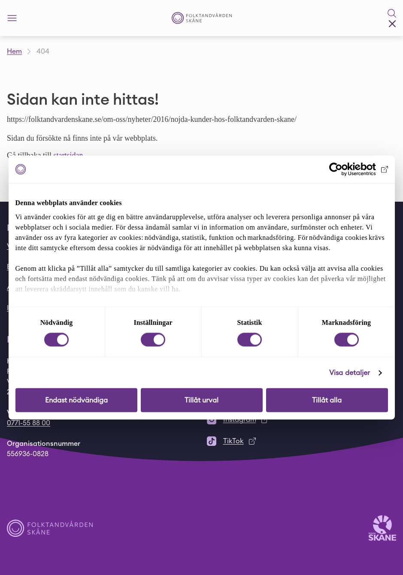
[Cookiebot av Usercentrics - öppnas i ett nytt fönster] (350, 169)
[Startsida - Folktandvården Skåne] (202, 18)
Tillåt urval (201, 400)
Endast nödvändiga (76, 400)
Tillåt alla (327, 400)
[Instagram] (302, 420)
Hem (14, 51)
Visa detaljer (349, 372)
